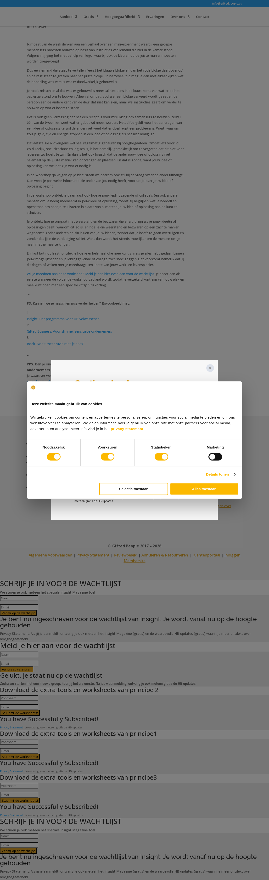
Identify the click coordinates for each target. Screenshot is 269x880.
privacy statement (127, 429)
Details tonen (217, 474)
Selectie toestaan (134, 489)
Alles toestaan (204, 489)
